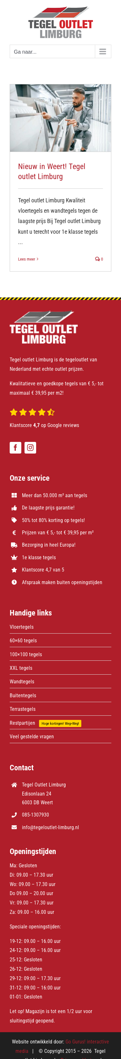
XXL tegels (21, 668)
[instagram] (30, 448)
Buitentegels (23, 695)
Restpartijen (22, 723)
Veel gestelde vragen (32, 736)
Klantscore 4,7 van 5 (43, 570)
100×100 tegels (26, 654)
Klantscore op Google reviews (44, 425)
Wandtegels (22, 682)
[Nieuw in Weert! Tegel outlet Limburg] (60, 118)
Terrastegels (22, 709)
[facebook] (15, 448)
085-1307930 (35, 815)
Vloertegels (22, 627)
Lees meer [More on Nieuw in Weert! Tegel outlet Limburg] (26, 259)
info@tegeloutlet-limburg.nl (50, 827)
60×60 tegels (23, 640)
